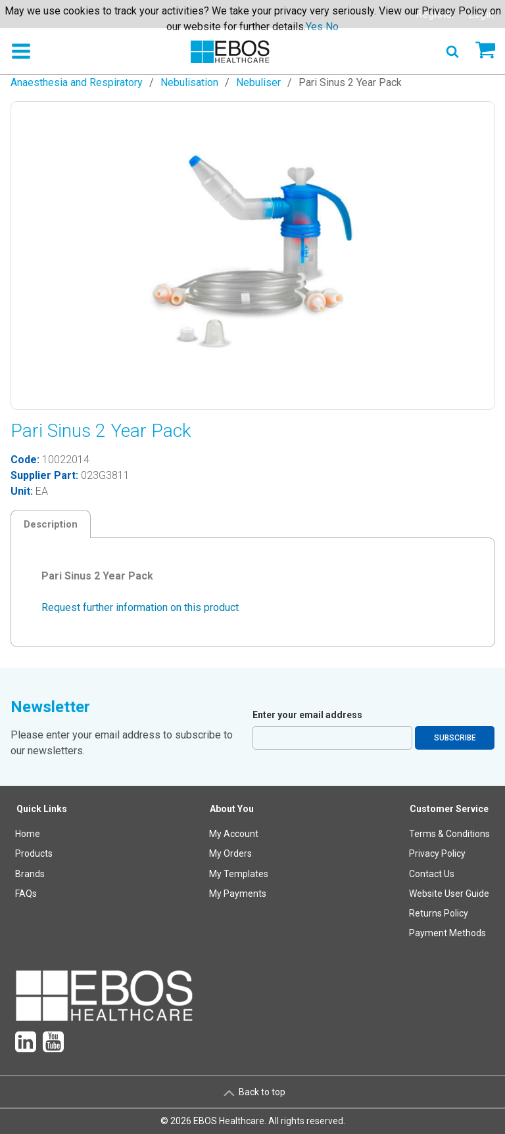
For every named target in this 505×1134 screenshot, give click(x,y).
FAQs (26, 893)
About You (232, 809)
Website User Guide (449, 893)
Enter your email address (307, 715)
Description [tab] (51, 524)
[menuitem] (42, 874)
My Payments (237, 893)
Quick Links (41, 809)
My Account (233, 833)
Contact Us (431, 874)
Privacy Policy (437, 853)
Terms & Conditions (449, 833)
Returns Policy (438, 913)
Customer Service (449, 809)
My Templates (238, 874)
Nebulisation (189, 82)
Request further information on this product (140, 607)
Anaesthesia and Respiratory (77, 82)
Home (27, 833)
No (332, 26)
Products (34, 853)
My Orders (230, 853)
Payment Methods (447, 933)
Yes (314, 26)
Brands (30, 874)
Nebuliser (258, 82)
